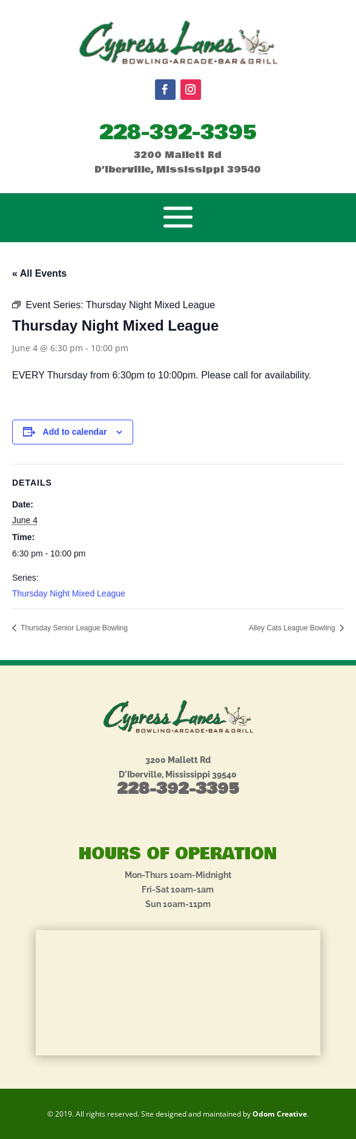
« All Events (39, 273)
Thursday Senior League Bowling (73, 628)
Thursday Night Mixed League (68, 593)
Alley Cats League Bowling (293, 628)
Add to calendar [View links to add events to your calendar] (75, 432)
